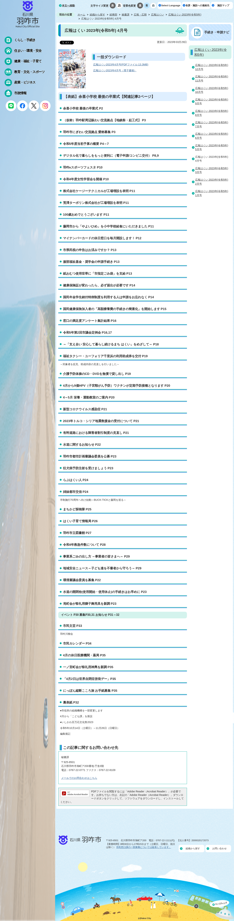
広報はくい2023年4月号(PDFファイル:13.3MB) (120, 64)
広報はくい (157, 14)
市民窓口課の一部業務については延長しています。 (143, 847)
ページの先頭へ (222, 910)
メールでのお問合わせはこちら (79, 778)
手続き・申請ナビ (216, 32)
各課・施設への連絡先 (197, 5)
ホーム (81, 14)
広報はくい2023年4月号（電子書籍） (115, 70)
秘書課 (125, 14)
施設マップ (223, 5)
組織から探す (97, 14)
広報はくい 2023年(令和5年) (184, 14)
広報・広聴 (140, 14)
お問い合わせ (219, 848)
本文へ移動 (68, 5)
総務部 (113, 14)
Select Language (170, 5)
